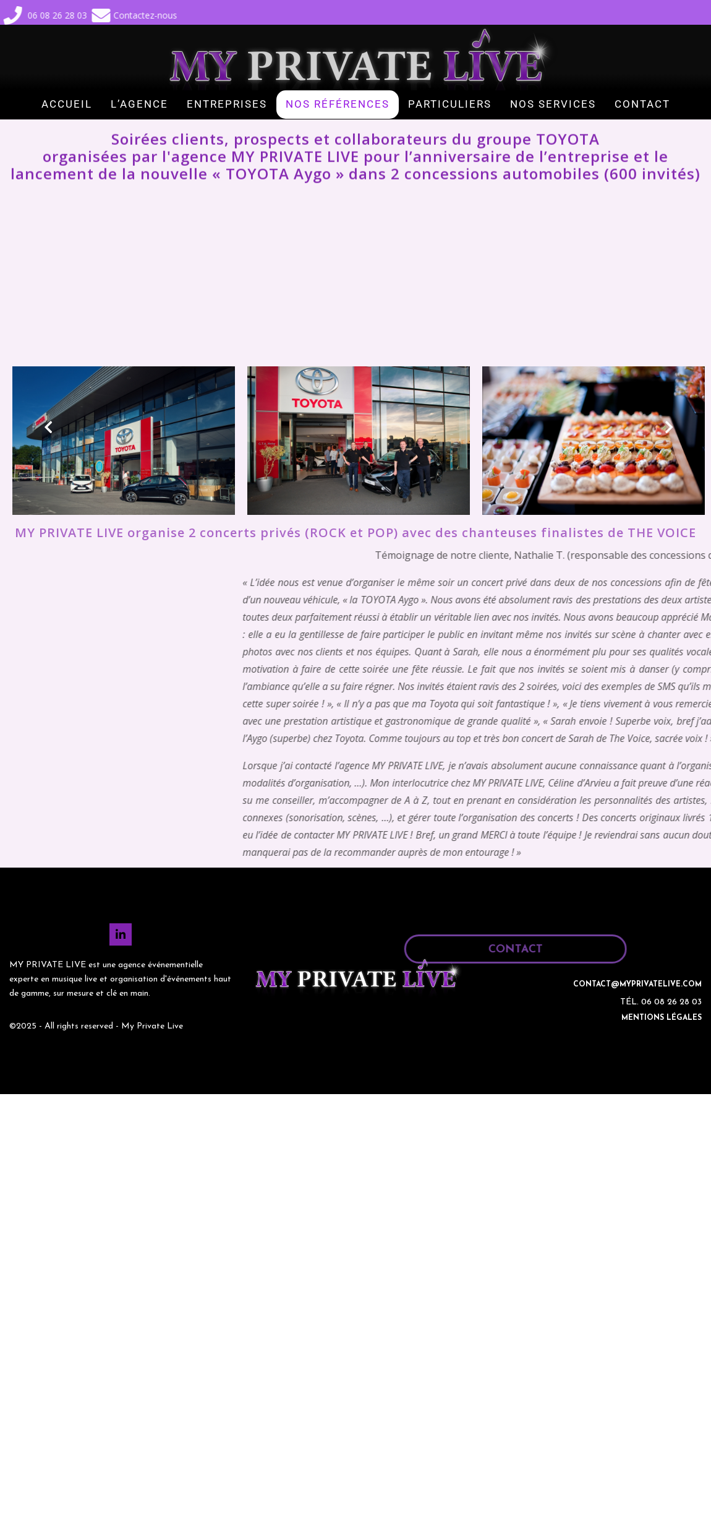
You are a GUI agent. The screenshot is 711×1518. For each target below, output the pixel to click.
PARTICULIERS (450, 104)
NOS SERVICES (553, 104)
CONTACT (642, 104)
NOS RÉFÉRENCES (338, 104)
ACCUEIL (66, 104)
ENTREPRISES (227, 104)
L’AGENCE (139, 104)
